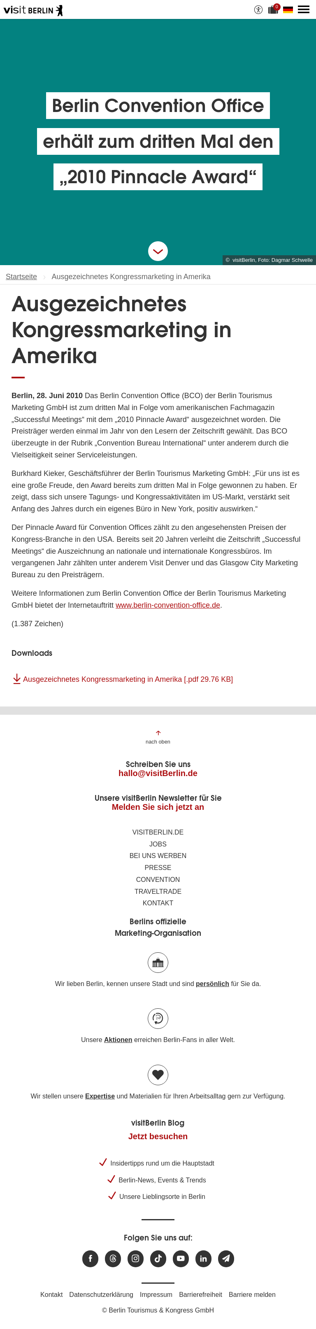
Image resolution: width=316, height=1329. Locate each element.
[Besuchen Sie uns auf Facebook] (90, 1258)
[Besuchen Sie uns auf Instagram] (136, 1258)
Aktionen (118, 1039)
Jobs (158, 844)
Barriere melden (252, 1294)
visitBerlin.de (158, 832)
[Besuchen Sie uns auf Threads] (113, 1258)
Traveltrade (158, 891)
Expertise (100, 1096)
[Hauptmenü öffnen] (303, 9)
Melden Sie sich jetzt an (158, 806)
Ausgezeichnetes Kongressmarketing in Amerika (128, 679)
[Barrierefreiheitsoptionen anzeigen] (258, 9)
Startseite (21, 277)
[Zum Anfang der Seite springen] (158, 737)
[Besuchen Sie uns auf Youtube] (181, 1258)
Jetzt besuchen (158, 1136)
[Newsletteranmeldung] (226, 1258)
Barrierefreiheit (200, 1294)
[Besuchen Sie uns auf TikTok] (158, 1258)
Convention (158, 879)
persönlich (212, 983)
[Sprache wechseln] (289, 9)
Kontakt (158, 903)
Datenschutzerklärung (101, 1294)
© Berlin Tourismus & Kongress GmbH (158, 1310)
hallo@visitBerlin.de (158, 773)
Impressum (156, 1294)
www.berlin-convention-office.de (168, 605)
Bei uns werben (158, 855)
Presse (158, 867)
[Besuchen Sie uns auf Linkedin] (203, 1258)
